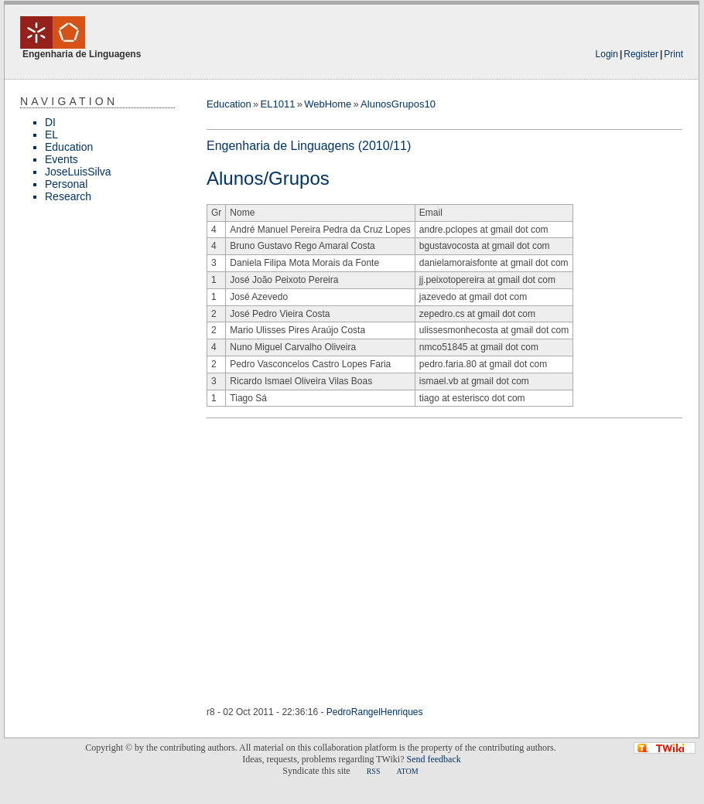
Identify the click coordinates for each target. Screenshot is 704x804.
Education (69, 147)
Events (61, 159)
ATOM (407, 771)
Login (607, 54)
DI (50, 122)
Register (641, 54)
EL (51, 134)
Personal (66, 184)
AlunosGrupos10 (398, 104)
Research (68, 196)
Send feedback (433, 759)
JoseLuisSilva (78, 171)
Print (673, 54)
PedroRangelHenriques (374, 712)
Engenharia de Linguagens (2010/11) (309, 145)
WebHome (327, 104)
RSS (374, 771)
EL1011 (278, 104)
